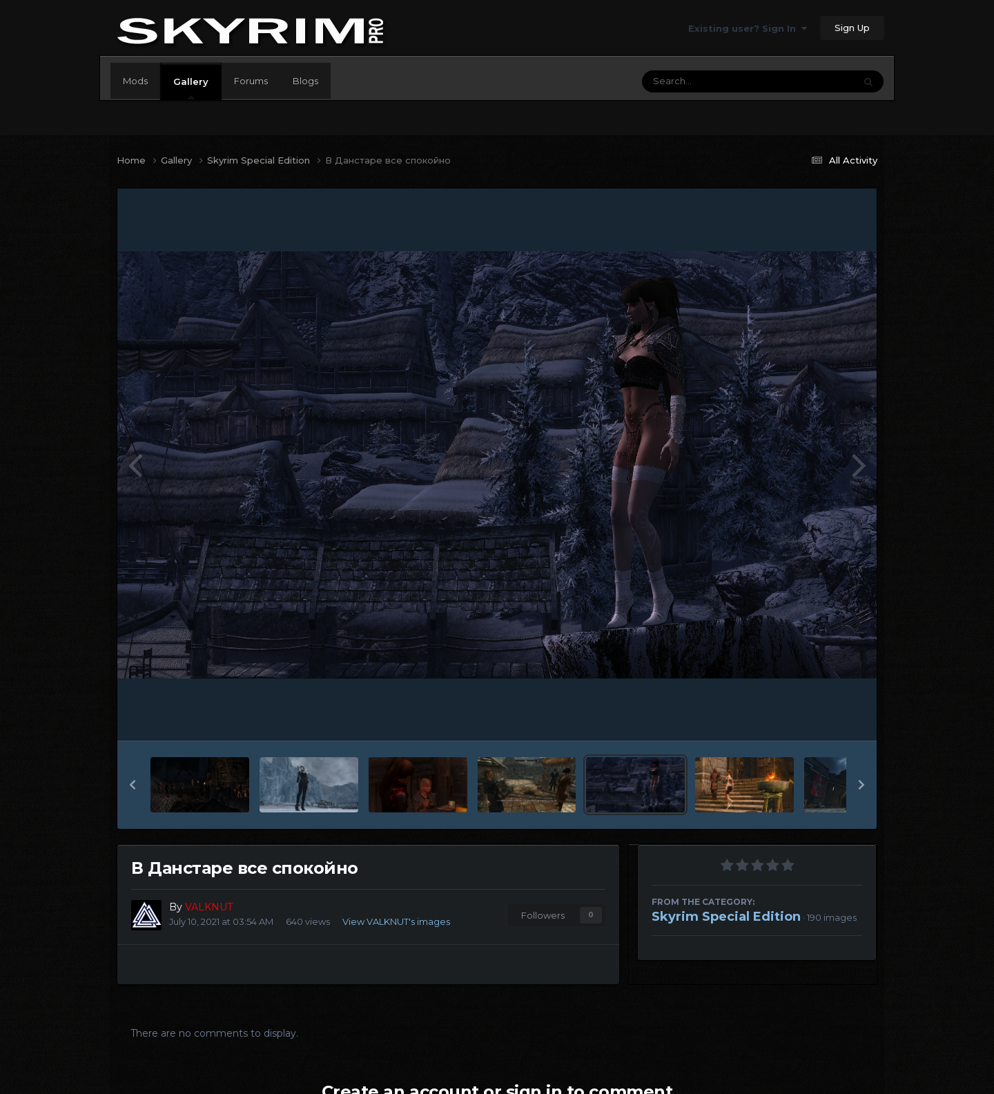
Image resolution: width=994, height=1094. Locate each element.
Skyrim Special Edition (726, 916)
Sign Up (852, 27)
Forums (251, 80)
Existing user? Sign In (747, 28)
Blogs (305, 80)
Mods (135, 80)
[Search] (710, 81)
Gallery (190, 87)
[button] (132, 785)
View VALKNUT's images (396, 921)
